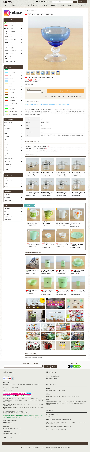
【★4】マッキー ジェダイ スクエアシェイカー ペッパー (62, 271)
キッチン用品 (61, 5)
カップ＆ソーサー (44, 5)
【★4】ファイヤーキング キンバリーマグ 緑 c (48, 223)
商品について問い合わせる (56, 96)
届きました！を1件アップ (40, 148)
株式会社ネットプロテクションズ (20, 404)
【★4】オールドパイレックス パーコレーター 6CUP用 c (32, 193)
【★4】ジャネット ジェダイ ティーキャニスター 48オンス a (47, 291)
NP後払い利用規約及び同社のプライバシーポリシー (14, 407)
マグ (21, 5)
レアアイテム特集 (65, 104)
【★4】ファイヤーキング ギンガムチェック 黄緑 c (33, 223)
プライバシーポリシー (40, 447)
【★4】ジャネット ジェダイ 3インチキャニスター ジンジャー (78, 291)
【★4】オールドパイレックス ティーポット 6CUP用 (32, 173)
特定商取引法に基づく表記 (51, 447)
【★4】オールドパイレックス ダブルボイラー (47, 173)
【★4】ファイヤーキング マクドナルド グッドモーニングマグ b (76, 223)
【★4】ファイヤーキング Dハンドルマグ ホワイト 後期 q (62, 223)
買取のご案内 (67, 447)
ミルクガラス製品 (74, 96)
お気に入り (46, 96)
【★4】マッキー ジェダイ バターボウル (32, 291)
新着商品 (13, 5)
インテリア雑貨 (81, 5)
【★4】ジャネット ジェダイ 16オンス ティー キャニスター (47, 271)
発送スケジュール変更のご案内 (41, 146)
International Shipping (30, 447)
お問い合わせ (61, 447)
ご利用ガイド (22, 447)
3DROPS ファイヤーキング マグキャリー (32, 271)
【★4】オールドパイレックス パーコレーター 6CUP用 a (63, 193)
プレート (35, 5)
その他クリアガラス (37, 104)
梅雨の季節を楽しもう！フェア (55, 104)
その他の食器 (70, 5)
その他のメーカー (33, 10)
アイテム (82, 1)
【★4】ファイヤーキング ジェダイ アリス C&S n (77, 271)
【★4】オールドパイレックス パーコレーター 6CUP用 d (78, 173)
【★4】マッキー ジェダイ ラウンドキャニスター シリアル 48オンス (62, 291)
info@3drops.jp (49, 416)
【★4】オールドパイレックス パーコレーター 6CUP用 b (47, 193)
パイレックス (11, 25)
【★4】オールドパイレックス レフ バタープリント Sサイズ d (48, 244)
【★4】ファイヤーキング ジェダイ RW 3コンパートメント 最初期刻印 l (76, 244)
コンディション (66, 96)
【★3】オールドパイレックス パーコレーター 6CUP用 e (63, 173)
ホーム (6, 5)
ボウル (28, 5)
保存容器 (53, 5)
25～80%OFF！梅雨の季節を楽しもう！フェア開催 (46, 151)
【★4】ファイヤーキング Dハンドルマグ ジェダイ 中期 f (33, 244)
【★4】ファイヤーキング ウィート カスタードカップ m (62, 244)
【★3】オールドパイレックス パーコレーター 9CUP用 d (78, 193)
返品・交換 (81, 96)
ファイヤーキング (12, 22)
